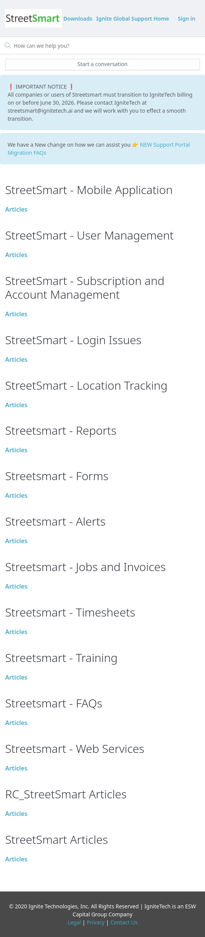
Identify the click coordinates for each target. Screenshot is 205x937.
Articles (16, 209)
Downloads (77, 18)
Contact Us (123, 922)
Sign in (186, 18)
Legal (74, 922)
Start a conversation (102, 64)
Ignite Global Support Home (132, 18)
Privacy (96, 922)
